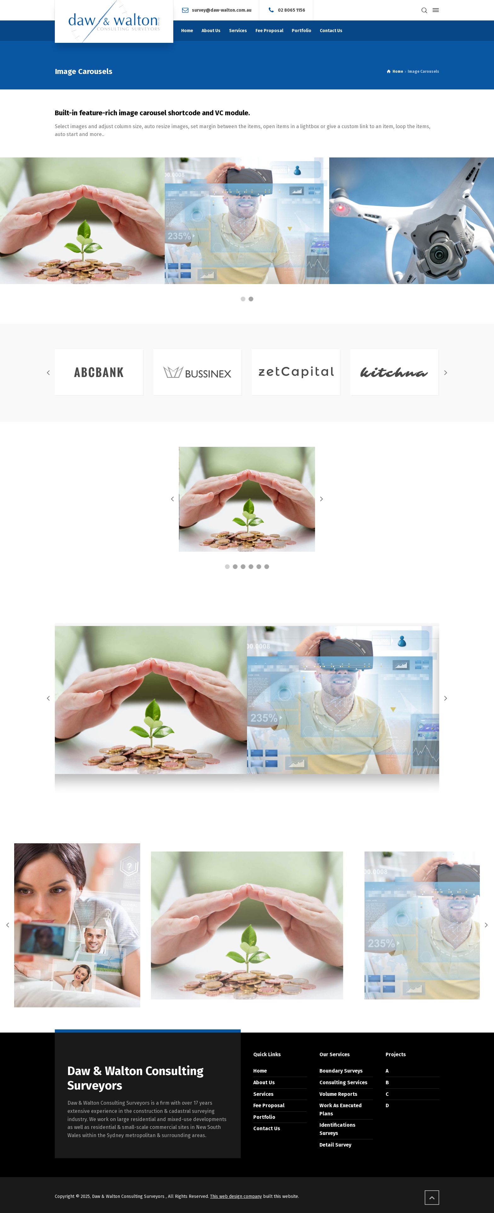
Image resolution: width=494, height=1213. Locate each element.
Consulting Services (343, 1082)
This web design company (236, 1196)
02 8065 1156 (291, 10)
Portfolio (264, 1117)
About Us (264, 1082)
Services (263, 1094)
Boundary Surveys (341, 1071)
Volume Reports (338, 1094)
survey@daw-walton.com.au (221, 10)
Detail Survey (335, 1145)
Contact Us (266, 1128)
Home (260, 1071)
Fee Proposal (268, 1105)
